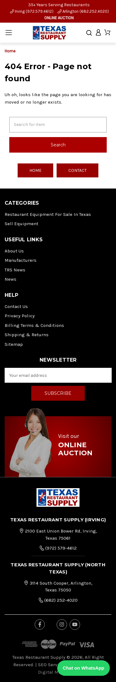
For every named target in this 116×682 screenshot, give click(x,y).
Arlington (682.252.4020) (83, 11)
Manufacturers (21, 260)
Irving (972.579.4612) (32, 11)
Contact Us (16, 306)
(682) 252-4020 (58, 600)
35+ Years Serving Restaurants (59, 4)
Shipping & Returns (27, 334)
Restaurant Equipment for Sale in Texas (48, 214)
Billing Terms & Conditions (34, 325)
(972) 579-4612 (58, 548)
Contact (77, 170)
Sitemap (14, 344)
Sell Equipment (21, 223)
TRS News (15, 270)
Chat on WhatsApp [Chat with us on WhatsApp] (83, 668)
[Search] (89, 33)
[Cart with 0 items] (107, 33)
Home (35, 170)
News (10, 279)
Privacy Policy (20, 316)
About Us (14, 251)
